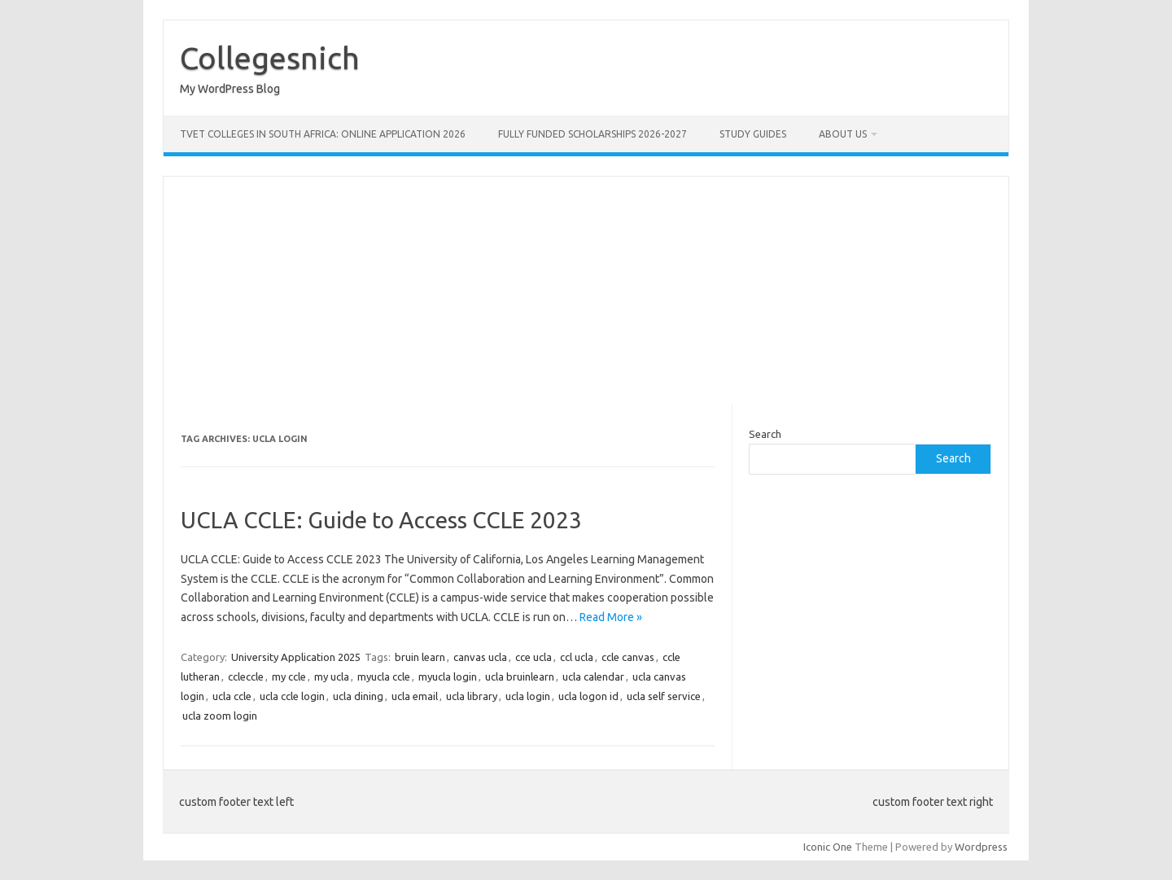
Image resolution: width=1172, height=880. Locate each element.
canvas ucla (480, 657)
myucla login (447, 676)
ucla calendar (593, 676)
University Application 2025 (296, 657)
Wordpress (981, 846)
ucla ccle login (292, 696)
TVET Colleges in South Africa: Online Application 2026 (323, 134)
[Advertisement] (586, 291)
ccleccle (246, 676)
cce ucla (533, 657)
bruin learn (420, 657)
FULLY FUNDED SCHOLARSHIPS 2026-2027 (592, 134)
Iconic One (827, 846)
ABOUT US (843, 134)
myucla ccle (383, 676)
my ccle (289, 676)
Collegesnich (270, 58)
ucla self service (664, 696)
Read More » (610, 617)
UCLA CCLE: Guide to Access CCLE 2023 (381, 519)
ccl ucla (576, 657)
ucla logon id (588, 696)
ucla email (414, 696)
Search (765, 434)
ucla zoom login (219, 715)
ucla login (527, 696)
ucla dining (358, 696)
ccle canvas (627, 657)
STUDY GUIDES (752, 134)
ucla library (471, 696)
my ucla (331, 676)
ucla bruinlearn (519, 676)
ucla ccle (231, 696)
